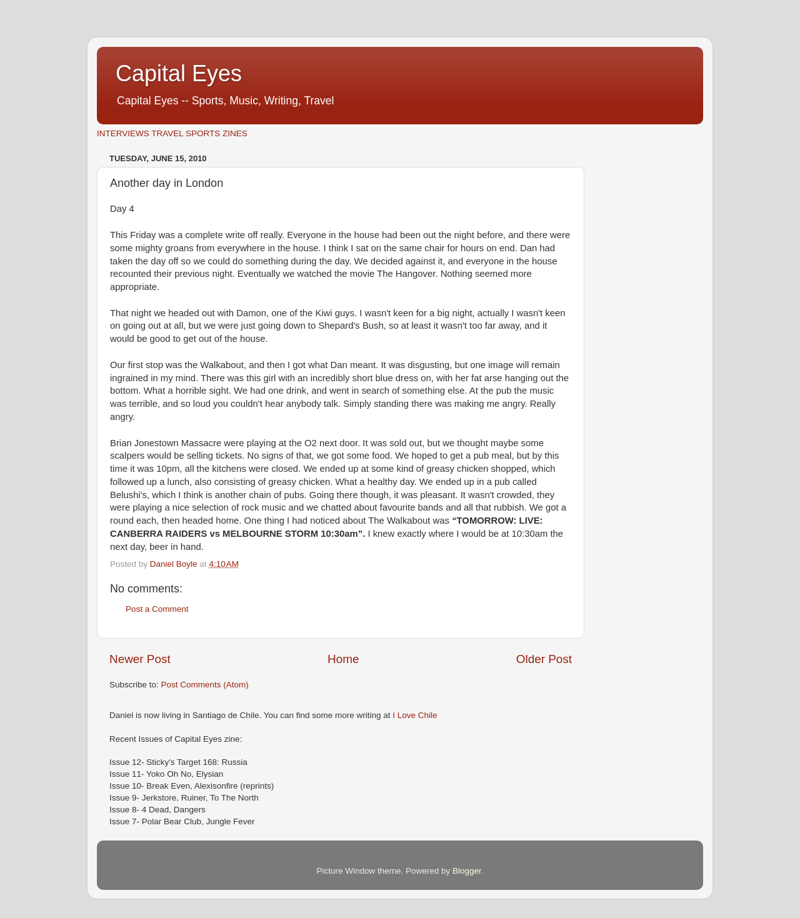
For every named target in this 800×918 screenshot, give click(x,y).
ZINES (235, 133)
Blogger (466, 871)
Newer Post (140, 659)
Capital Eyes (179, 73)
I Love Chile (414, 715)
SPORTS (203, 133)
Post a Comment (157, 609)
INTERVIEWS (123, 133)
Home (343, 659)
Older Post (544, 659)
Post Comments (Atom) (205, 684)
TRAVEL (167, 133)
